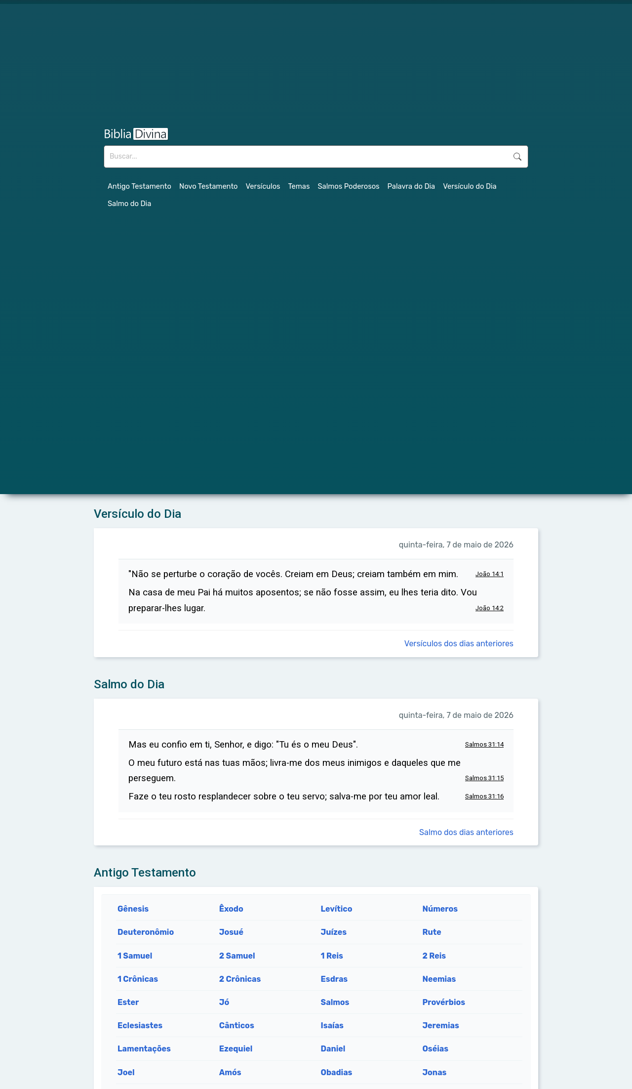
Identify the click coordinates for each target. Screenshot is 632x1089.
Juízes (334, 932)
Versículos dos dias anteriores (459, 643)
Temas (299, 186)
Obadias (337, 1072)
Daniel (333, 1048)
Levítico (337, 909)
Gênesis (133, 909)
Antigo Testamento (139, 186)
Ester (128, 1002)
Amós (230, 1072)
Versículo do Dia (470, 186)
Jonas (434, 1072)
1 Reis (332, 956)
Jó (224, 1002)
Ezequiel (235, 1048)
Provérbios (443, 1002)
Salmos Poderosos (348, 186)
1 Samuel (135, 956)
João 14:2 (489, 608)
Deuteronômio (146, 932)
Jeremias (440, 1025)
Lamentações (144, 1048)
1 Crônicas (138, 979)
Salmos (335, 1002)
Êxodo (231, 909)
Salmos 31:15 (484, 778)
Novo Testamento (208, 186)
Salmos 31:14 (484, 744)
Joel (126, 1072)
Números (440, 909)
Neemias (439, 979)
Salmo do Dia (129, 203)
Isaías (332, 1025)
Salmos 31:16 (484, 796)
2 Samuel (237, 956)
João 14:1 (489, 574)
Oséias (435, 1048)
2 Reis (434, 956)
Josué (231, 932)
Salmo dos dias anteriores (466, 832)
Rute (431, 932)
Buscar (517, 157)
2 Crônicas (240, 979)
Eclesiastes (140, 1025)
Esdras (334, 979)
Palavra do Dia (411, 186)
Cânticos (236, 1025)
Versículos (263, 186)
